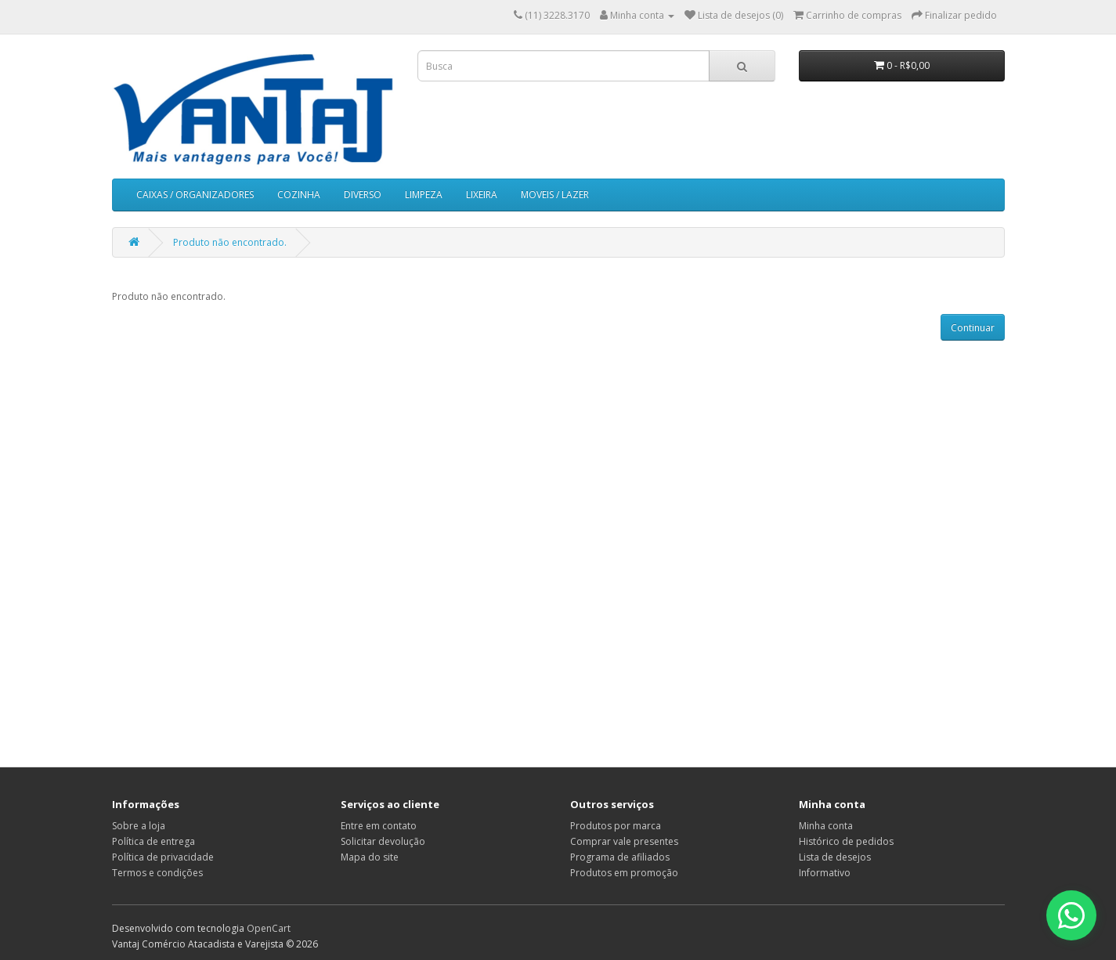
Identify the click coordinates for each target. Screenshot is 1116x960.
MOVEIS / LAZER (555, 194)
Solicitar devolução (383, 841)
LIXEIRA (481, 194)
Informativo (825, 872)
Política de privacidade (163, 857)
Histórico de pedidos (846, 841)
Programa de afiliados (620, 857)
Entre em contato (379, 825)
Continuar (973, 327)
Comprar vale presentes (624, 841)
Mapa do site (370, 857)
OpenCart (269, 928)
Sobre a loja (138, 825)
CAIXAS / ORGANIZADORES (195, 194)
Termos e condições (157, 872)
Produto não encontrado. (230, 242)
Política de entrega (153, 841)
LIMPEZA (423, 194)
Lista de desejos (835, 857)
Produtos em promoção (624, 872)
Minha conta (826, 825)
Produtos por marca (615, 825)
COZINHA (298, 194)
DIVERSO (362, 194)
